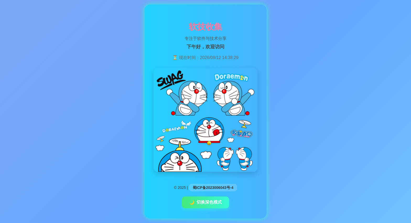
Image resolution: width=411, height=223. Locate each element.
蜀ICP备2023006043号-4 (213, 187)
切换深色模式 (205, 202)
